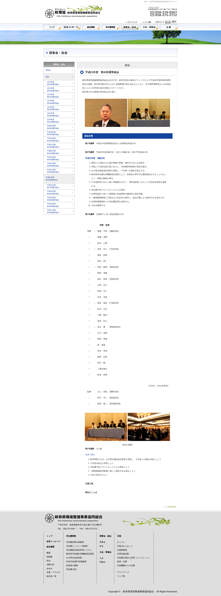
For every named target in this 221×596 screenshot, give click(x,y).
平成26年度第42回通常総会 (53, 152)
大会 (101, 558)
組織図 (49, 557)
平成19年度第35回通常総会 (53, 199)
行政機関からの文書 (126, 565)
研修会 (102, 562)
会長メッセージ (53, 541)
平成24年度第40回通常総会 (53, 164)
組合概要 (50, 547)
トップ (49, 536)
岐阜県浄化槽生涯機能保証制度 (80, 554)
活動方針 (50, 564)
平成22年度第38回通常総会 (52, 178)
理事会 (48, 70)
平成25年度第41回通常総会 (53, 158)
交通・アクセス (53, 572)
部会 (48, 561)
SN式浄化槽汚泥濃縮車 (76, 562)
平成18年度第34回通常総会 (53, 205)
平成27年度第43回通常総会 (53, 146)
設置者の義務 (72, 565)
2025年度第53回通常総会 (53, 83)
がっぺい (121, 542)
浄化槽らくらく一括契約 (77, 546)
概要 (48, 553)
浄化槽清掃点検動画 (75, 542)
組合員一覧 (51, 576)
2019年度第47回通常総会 (53, 121)
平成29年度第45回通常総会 (53, 133)
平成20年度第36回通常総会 (53, 192)
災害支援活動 (123, 554)
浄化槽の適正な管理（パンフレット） (134, 558)
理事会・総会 (105, 536)
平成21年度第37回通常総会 (53, 186)
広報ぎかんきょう (125, 546)
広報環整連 (122, 550)
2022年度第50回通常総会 (53, 102)
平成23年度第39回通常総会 (53, 171)
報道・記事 (122, 562)
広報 (119, 536)
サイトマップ (123, 572)
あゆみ (49, 568)
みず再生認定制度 (74, 558)
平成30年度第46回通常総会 (53, 127)
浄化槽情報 (71, 536)
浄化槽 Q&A (71, 569)
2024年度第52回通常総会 (53, 89)
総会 (47, 77)
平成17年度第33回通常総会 (53, 211)
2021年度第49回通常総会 (53, 108)
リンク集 (121, 576)
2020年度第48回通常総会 (53, 114)
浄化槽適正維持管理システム (79, 550)
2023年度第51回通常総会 (53, 96)
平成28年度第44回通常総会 (53, 139)
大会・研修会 (105, 552)
